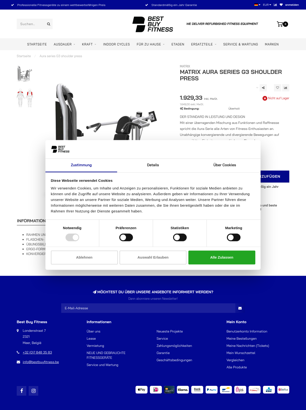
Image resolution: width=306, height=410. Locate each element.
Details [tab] (153, 165)
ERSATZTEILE (202, 44)
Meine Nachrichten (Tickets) (248, 346)
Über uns (93, 331)
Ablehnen (84, 257)
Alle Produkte (237, 367)
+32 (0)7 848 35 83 (37, 352)
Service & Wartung (240, 44)
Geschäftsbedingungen (174, 360)
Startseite (37, 44)
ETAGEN (177, 44)
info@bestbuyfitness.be (41, 362)
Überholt (234, 108)
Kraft (87, 44)
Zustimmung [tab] (81, 165)
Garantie (163, 353)
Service (162, 338)
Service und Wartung (102, 365)
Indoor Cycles (116, 44)
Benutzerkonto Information (247, 331)
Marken (272, 44)
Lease (91, 338)
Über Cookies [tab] (224, 165)
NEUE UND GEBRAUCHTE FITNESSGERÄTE (106, 355)
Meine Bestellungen (242, 338)
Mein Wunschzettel (241, 353)
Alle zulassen (221, 257)
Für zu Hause (149, 44)
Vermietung (95, 346)
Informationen (34, 220)
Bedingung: (191, 108)
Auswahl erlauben (153, 257)
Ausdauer (63, 44)
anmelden (292, 4)
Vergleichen (236, 360)
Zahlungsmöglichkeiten (174, 346)
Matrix (185, 66)
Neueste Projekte (170, 331)
